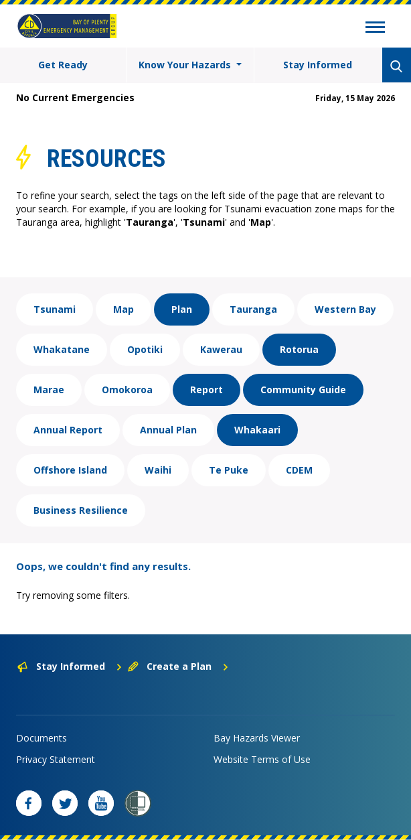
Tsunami (54, 309)
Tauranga (253, 309)
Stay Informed (317, 64)
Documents (41, 737)
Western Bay (345, 309)
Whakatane (61, 349)
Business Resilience (80, 510)
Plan (181, 309)
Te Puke (228, 470)
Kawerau (221, 349)
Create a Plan (178, 666)
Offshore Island (70, 470)
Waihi (158, 470)
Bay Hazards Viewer (257, 737)
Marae (48, 389)
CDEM (299, 470)
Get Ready (63, 64)
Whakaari (257, 429)
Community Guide (303, 389)
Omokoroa (127, 389)
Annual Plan (168, 429)
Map (123, 309)
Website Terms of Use (262, 759)
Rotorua (299, 349)
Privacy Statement (55, 759)
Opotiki (145, 349)
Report (206, 389)
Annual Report (67, 429)
